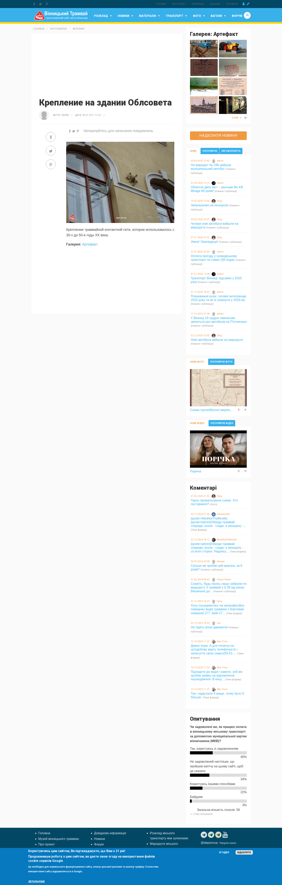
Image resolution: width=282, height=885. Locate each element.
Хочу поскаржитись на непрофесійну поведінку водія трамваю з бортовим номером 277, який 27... (217, 609)
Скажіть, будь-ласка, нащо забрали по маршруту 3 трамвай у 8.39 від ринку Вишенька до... (219, 587)
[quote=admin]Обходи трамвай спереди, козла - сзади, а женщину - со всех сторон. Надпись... (217, 547)
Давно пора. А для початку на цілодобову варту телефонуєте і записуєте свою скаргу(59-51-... (214, 649)
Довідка (215, 4)
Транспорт (177, 16)
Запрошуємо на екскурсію (209, 205)
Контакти (232, 4)
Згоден (224, 852)
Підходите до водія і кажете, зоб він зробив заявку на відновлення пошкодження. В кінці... (216, 675)
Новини (126, 16)
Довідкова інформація (110, 833)
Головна (161, 4)
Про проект (179, 4)
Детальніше (36, 881)
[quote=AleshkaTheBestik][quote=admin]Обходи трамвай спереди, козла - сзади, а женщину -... (218, 522)
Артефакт (79, 28)
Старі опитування (203, 814)
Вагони (219, 16)
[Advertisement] (106, 65)
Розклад (104, 16)
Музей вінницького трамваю (58, 838)
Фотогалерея (58, 28)
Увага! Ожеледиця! (204, 241)
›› (245, 118)
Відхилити (244, 852)
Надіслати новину (218, 135)
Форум (237, 15)
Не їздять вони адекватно (209, 627)
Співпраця (198, 4)
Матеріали (150, 16)
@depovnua (209, 842)
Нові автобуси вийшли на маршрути (217, 339)
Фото (200, 16)
